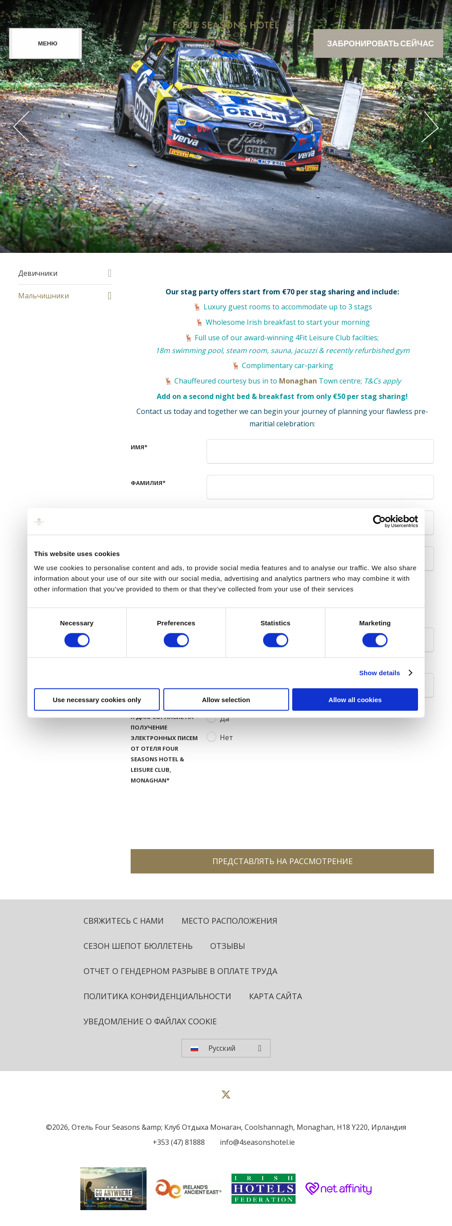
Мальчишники (43, 296)
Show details (379, 673)
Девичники (37, 273)
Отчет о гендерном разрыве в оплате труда (180, 971)
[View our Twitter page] (226, 1098)
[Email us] (255, 1142)
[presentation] (274, 814)
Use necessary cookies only (97, 699)
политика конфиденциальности (157, 996)
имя (139, 447)
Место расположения (229, 920)
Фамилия (148, 483)
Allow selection (226, 699)
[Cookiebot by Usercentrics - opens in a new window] (379, 521)
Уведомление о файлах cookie (150, 1021)
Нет (226, 737)
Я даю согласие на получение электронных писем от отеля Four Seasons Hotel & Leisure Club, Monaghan (164, 748)
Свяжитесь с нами (123, 920)
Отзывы (227, 945)
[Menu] (45, 43)
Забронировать (380, 43)
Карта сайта (275, 996)
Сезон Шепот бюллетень (137, 945)
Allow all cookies (355, 699)
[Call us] (176, 1142)
